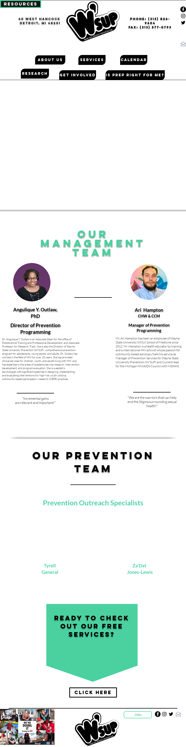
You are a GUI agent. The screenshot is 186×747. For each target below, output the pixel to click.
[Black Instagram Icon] (183, 16)
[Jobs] (138, 714)
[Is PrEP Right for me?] (135, 75)
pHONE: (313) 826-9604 (150, 21)
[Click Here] (93, 692)
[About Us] (50, 60)
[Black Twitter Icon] (183, 22)
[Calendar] (133, 60)
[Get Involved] (77, 75)
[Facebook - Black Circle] (183, 9)
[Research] (35, 74)
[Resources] (20, 4)
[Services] (92, 60)
